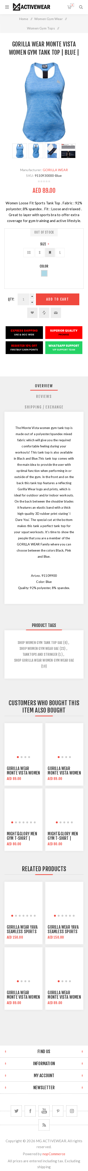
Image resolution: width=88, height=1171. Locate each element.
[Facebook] (30, 1111)
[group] (23, 742)
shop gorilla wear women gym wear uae (44, 660)
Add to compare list (44, 313)
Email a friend (56, 313)
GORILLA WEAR (55, 170)
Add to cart (57, 299)
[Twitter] (16, 1111)
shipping (44, 1167)
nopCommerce (53, 1154)
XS (29, 252)
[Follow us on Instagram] (71, 1111)
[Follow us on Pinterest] (57, 1111)
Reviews (44, 396)
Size (43, 244)
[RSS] (44, 1124)
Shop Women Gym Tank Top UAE (40, 642)
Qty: (11, 299)
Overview (44, 385)
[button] (18, 757)
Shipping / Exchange (44, 407)
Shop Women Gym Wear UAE (39, 648)
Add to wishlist (32, 313)
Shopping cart (72, 5)
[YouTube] (44, 1111)
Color (44, 266)
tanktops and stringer (40, 654)
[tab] (44, 386)
